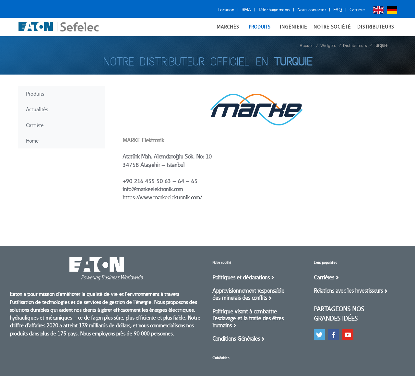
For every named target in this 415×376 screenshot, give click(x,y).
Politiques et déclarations (240, 277)
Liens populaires (325, 262)
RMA (246, 9)
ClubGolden (220, 358)
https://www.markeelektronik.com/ (162, 197)
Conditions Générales (236, 339)
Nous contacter (311, 9)
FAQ (337, 9)
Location (226, 9)
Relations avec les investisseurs (348, 291)
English (378, 10)
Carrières (324, 277)
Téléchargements (274, 9)
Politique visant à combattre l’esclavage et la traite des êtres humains (247, 318)
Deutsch (392, 10)
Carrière (357, 9)
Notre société (221, 262)
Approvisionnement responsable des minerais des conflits (248, 294)
